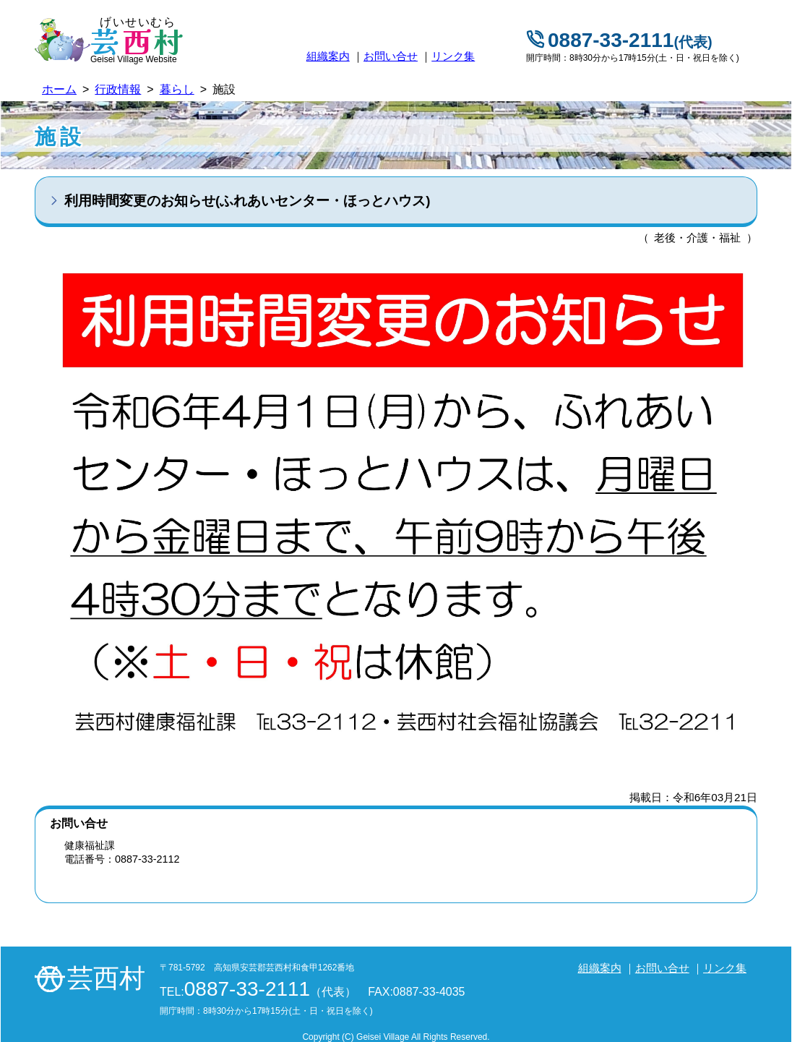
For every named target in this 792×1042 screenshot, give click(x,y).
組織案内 (328, 56)
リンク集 (453, 56)
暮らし (177, 89)
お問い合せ (390, 56)
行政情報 (118, 89)
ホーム (59, 89)
